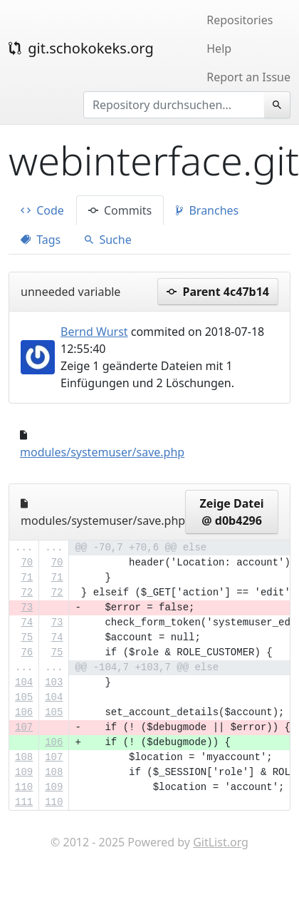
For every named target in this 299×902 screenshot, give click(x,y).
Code (42, 210)
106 (24, 712)
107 (24, 727)
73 (27, 607)
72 (27, 592)
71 (27, 577)
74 (27, 622)
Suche (108, 239)
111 (24, 802)
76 (27, 652)
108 (24, 757)
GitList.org (220, 842)
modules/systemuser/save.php (102, 452)
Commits (120, 210)
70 (27, 562)
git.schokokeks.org (81, 48)
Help (218, 48)
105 (24, 697)
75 (27, 637)
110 (24, 787)
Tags (41, 239)
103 (54, 682)
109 (24, 772)
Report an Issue (248, 77)
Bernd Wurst (94, 331)
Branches (207, 210)
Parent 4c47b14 (218, 291)
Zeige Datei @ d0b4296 (232, 512)
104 (24, 682)
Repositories (239, 20)
